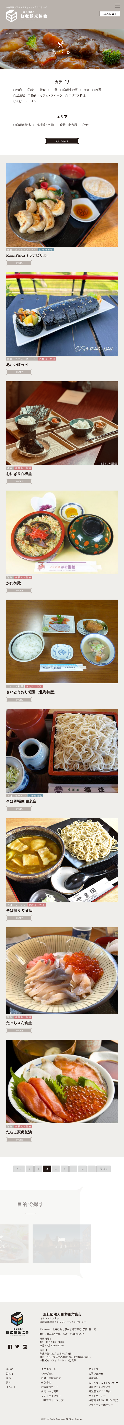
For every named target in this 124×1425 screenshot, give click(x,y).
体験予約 (46, 1382)
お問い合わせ (96, 1373)
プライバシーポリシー (101, 1404)
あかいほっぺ (17, 365)
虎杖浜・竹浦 (47, 359)
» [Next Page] (91, 1168)
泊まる (9, 1373)
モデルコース (48, 1369)
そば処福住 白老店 (21, 801)
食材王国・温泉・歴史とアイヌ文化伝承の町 (26, 14)
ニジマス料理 (15, 686)
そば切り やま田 (19, 911)
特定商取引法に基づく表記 (103, 1400)
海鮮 (9, 577)
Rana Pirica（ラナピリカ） (28, 255)
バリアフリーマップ (52, 1400)
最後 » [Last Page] (104, 1168)
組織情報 (93, 1378)
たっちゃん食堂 (19, 1023)
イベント (11, 1386)
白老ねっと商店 (49, 1391)
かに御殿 (13, 583)
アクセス (93, 1369)
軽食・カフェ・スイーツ (22, 249)
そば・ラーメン (16, 795)
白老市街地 (46, 249)
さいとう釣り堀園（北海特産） (31, 692)
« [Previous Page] (29, 1168)
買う (8, 1382)
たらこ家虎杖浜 (19, 1132)
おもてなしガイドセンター (103, 1382)
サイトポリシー (97, 1395)
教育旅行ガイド (49, 1386)
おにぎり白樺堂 (19, 474)
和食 (9, 468)
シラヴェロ (47, 1373)
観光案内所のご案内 (100, 1391)
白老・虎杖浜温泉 (51, 1378)
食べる (9, 1369)
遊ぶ (8, 1378)
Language (109, 13)
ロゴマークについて (100, 1386)
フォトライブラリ (51, 1395)
